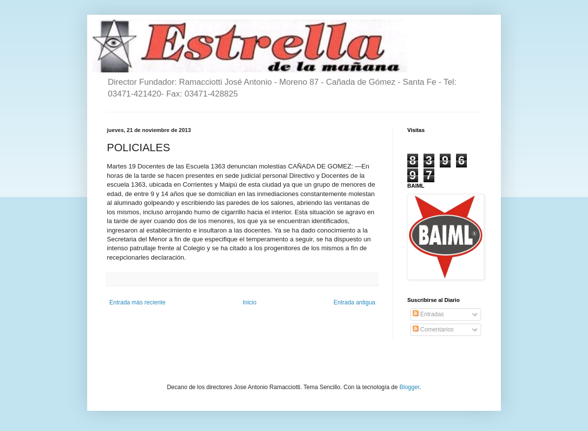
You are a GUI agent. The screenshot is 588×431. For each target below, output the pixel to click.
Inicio (250, 302)
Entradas (428, 314)
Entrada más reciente (137, 302)
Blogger (409, 387)
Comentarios (433, 329)
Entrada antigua (354, 302)
